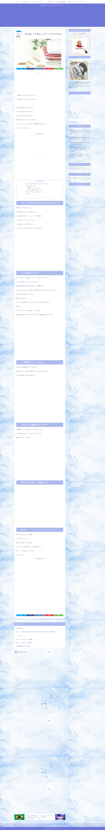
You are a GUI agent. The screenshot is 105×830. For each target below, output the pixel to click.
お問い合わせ (51, 1)
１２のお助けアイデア (30, 185)
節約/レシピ (72, 1)
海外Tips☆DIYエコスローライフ (52, 5)
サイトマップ (81, 1)
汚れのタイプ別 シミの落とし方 (33, 192)
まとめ (26, 194)
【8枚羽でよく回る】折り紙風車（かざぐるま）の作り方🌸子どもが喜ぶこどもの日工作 (80, 132)
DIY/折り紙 (25, 1)
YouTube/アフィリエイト (38, 1)
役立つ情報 (19, 31)
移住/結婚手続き (61, 1)
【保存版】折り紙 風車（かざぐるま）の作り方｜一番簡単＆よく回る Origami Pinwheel (80, 149)
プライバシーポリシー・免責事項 (25, 639)
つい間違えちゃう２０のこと (32, 187)
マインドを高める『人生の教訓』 (25, 642)
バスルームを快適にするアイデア (33, 190)
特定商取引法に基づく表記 (24, 646)
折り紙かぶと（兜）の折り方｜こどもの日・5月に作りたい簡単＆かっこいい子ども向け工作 (80, 156)
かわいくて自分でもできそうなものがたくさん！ (36, 183)
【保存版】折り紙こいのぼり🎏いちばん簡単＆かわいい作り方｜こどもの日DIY (80, 138)
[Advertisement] (52, 17)
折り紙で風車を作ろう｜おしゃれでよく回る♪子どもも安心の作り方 (80, 143)
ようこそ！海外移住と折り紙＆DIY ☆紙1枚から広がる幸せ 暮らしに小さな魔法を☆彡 (37, 631)
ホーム (17, 1)
